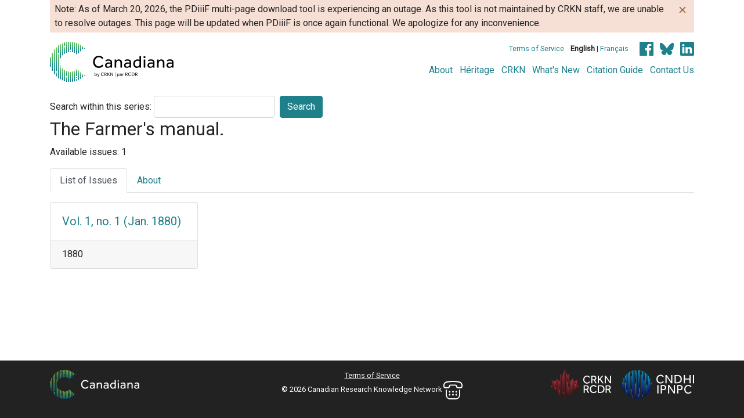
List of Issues (88, 180)
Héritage (477, 69)
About (441, 69)
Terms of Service (536, 48)
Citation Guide (615, 69)
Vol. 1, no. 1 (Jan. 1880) (121, 221)
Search (301, 106)
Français (614, 48)
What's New (556, 69)
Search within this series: (100, 106)
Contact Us (672, 69)
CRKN (513, 69)
